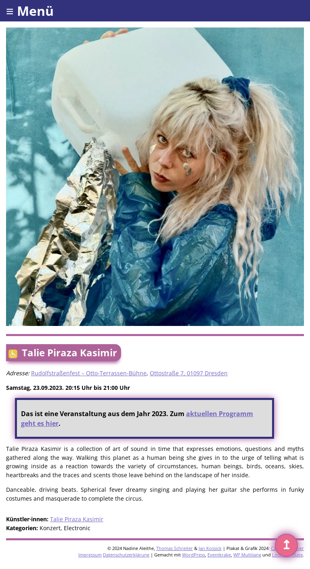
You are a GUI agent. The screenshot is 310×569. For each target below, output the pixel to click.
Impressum (90, 555)
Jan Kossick (210, 548)
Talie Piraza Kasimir (76, 519)
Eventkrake (219, 555)
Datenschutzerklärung (126, 555)
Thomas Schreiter (174, 548)
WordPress (193, 555)
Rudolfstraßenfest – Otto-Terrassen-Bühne (89, 373)
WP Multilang (247, 555)
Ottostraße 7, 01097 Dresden (189, 373)
